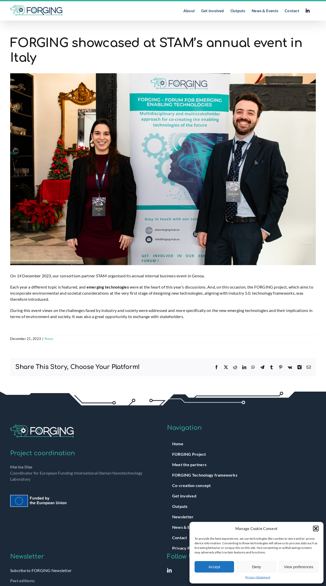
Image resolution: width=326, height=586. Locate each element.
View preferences (299, 567)
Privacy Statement (257, 577)
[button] (315, 528)
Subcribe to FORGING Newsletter (41, 570)
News (49, 339)
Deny (256, 567)
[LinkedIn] (169, 570)
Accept (214, 567)
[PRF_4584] (163, 169)
